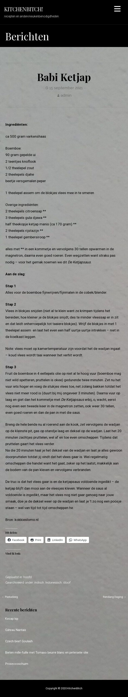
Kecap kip (11, 619)
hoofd (27, 577)
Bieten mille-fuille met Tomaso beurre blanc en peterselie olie (46, 652)
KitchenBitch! (23, 9)
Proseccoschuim (16, 664)
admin (66, 95)
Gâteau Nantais (15, 630)
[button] (117, 9)
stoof (66, 582)
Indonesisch (53, 582)
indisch (39, 582)
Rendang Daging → (114, 596)
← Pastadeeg (10, 596)
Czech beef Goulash (19, 641)
